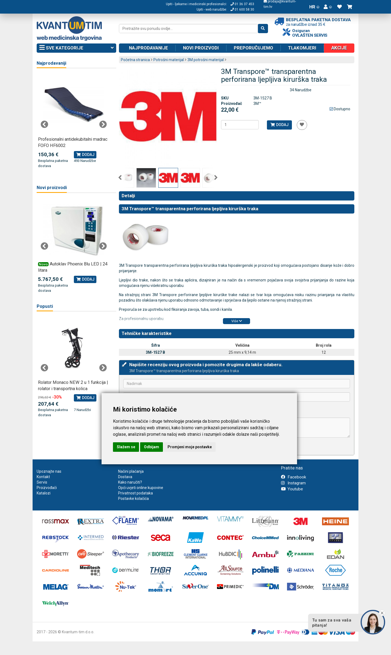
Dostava (125, 477)
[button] (327, 6)
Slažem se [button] (126, 447)
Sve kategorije (76, 48)
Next (216, 177)
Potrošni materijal (168, 60)
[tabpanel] (73, 121)
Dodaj (279, 125)
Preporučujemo (253, 48)
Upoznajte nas (49, 471)
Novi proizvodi (201, 48)
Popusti (45, 306)
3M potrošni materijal (205, 60)
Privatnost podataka (135, 493)
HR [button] (314, 7)
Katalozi (44, 493)
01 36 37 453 (242, 4)
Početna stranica (135, 60)
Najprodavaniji (51, 63)
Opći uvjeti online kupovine (140, 487)
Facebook (293, 477)
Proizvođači (47, 487)
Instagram (293, 483)
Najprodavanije (148, 48)
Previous (120, 177)
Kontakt (43, 477)
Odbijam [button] (151, 447)
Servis (42, 482)
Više (236, 321)
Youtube (292, 489)
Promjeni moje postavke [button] (190, 447)
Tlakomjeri (302, 48)
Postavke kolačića (133, 498)
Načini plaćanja (131, 471)
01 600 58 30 (242, 9)
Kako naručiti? (130, 482)
